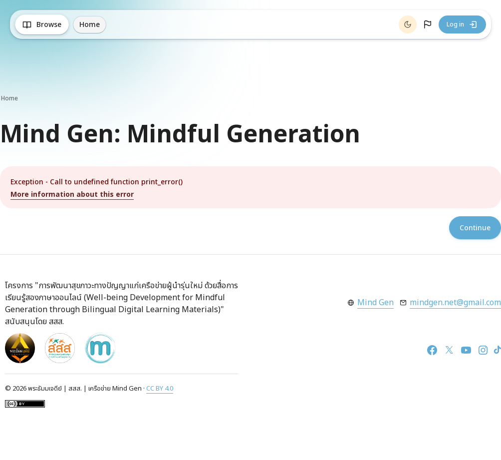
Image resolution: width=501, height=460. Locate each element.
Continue (475, 228)
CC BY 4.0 (159, 389)
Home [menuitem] (89, 24)
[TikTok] (497, 350)
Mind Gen (375, 303)
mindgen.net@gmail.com (455, 303)
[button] (428, 24)
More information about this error (72, 194)
